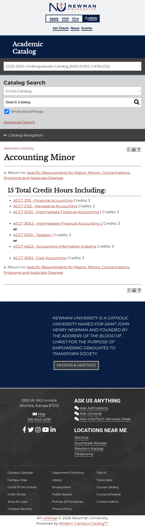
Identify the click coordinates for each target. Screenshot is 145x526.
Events (86, 28)
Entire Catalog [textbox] (19, 91)
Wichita (81, 437)
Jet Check (61, 28)
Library (57, 480)
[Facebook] (24, 429)
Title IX (101, 472)
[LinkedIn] (53, 429)
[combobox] (72, 66)
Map (39, 414)
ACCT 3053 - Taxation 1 (33, 235)
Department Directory (68, 472)
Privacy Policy (62, 509)
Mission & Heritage (76, 365)
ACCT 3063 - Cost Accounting (40, 258)
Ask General (88, 413)
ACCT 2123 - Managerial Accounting (45, 206)
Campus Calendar (20, 472)
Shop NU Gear (18, 501)
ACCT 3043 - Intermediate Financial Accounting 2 (58, 223)
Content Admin (107, 501)
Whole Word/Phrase (27, 111)
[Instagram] (38, 429)
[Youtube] (45, 429)
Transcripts (104, 480)
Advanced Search (19, 122)
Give (75, 18)
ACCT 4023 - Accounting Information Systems (54, 246)
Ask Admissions (91, 408)
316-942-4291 (39, 419)
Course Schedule (108, 494)
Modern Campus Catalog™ (83, 523)
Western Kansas (88, 448)
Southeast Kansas (90, 443)
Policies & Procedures (67, 501)
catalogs (49, 518)
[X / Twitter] (31, 429)
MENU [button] (91, 18)
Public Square (62, 494)
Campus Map (17, 480)
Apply (54, 18)
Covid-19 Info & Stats (22, 487)
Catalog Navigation (26, 135)
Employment (61, 487)
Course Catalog (107, 487)
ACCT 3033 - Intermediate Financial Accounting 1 (57, 212)
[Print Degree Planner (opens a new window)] (129, 150)
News (75, 28)
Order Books (17, 494)
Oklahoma (83, 454)
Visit (65, 18)
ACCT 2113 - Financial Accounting (43, 200)
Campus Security (20, 509)
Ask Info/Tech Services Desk (102, 419)
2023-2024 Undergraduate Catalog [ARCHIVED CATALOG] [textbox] (58, 66)
